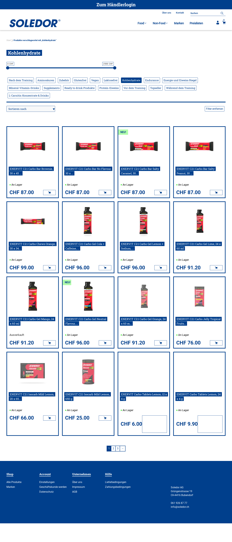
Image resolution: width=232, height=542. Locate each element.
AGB (74, 491)
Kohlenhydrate (131, 80)
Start (8, 40)
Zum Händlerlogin (116, 5)
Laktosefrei (110, 80)
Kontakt (180, 12)
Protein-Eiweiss (109, 88)
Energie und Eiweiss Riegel (180, 80)
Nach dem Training (21, 80)
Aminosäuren (45, 80)
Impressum (78, 486)
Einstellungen (47, 482)
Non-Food (160, 23)
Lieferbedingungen (115, 482)
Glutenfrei (80, 80)
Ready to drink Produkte (79, 88)
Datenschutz (46, 491)
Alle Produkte (13, 482)
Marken (179, 23)
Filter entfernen (214, 108)
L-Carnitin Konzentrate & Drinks (29, 95)
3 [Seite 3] (117, 448)
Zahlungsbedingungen (118, 486)
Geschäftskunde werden (53, 486)
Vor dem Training (134, 88)
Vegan (95, 80)
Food (142, 23)
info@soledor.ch (180, 506)
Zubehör (64, 80)
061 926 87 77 (179, 503)
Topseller (155, 88)
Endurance (152, 80)
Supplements (52, 88)
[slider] (7, 67)
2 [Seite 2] (113, 448)
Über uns (166, 12)
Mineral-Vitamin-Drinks (24, 88)
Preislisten (196, 23)
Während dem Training (180, 88)
